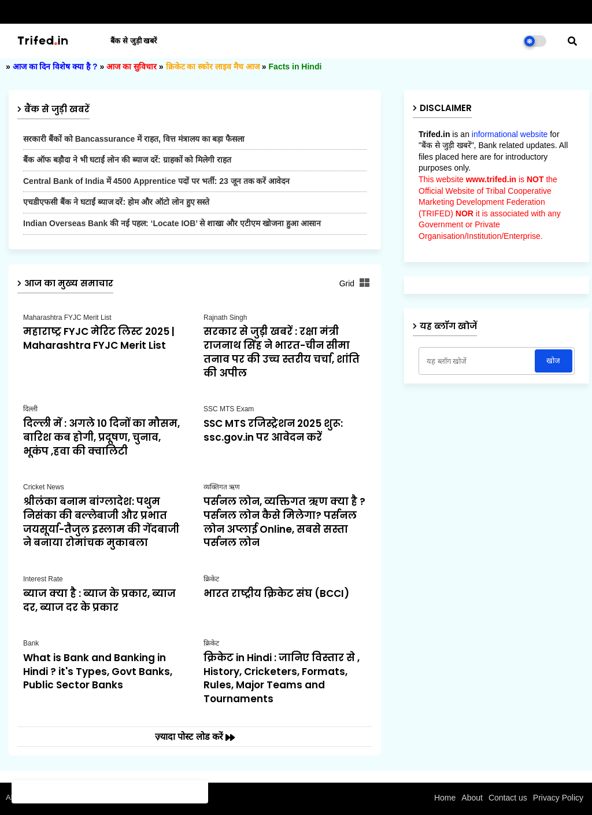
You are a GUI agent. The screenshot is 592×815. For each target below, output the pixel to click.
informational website (510, 134)
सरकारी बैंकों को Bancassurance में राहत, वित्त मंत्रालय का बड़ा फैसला (134, 138)
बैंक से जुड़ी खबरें (133, 40)
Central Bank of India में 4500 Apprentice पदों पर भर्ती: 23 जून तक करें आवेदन (156, 181)
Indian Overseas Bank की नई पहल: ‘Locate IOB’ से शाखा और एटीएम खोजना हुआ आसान (172, 223)
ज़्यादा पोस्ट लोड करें (190, 737)
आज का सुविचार (131, 66)
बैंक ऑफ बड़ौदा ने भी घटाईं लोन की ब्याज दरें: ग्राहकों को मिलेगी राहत (127, 159)
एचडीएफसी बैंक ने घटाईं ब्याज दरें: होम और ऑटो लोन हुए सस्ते (116, 201)
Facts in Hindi (295, 66)
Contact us (508, 797)
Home (445, 797)
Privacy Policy (558, 797)
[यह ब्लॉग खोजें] (478, 361)
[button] (572, 41)
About (472, 797)
